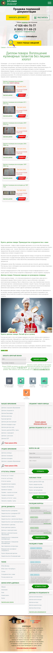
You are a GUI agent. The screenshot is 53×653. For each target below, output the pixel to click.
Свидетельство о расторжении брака (12, 522)
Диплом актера (33, 604)
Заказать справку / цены (8, 501)
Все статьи (40, 499)
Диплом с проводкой (7, 433)
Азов (2, 592)
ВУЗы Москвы (5, 566)
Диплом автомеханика (35, 598)
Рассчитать (42, 17)
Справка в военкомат (7, 495)
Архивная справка (6, 489)
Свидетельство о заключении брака (11, 519)
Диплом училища (6, 453)
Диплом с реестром (7, 436)
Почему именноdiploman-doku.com (40, 423)
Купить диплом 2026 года (36, 483)
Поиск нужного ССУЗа (11, 466)
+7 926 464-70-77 (25, 26)
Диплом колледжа (6, 458)
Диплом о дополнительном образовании (9, 533)
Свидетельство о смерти (8, 516)
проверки (24, 22)
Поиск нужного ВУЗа (11, 443)
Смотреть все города (7, 602)
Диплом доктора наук (7, 427)
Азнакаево (4, 590)
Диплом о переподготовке (9, 530)
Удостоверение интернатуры (9, 546)
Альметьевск (5, 595)
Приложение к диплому (8, 524)
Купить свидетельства (35, 486)
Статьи (3, 571)
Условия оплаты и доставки (44, 386)
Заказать (21, 95)
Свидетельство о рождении (9, 510)
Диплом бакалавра (7, 413)
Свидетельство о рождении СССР (10, 513)
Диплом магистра (6, 416)
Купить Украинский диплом (9, 553)
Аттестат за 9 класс (7, 478)
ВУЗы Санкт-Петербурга (8, 569)
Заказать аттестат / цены (8, 498)
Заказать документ (18, 17)
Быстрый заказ (21, 86)
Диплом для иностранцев (8, 422)
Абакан (3, 587)
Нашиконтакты (26, 397)
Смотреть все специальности (37, 613)
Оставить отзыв (40, 588)
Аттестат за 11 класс (7, 475)
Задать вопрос (40, 539)
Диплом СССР (5, 438)
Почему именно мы (7, 577)
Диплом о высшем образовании (10, 408)
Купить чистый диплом (35, 492)
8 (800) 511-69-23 (25, 29)
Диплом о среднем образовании (10, 461)
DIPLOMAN (24, 619)
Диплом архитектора (35, 607)
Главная (3, 47)
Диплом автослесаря (35, 601)
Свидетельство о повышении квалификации (9, 538)
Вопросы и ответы (21, 386)
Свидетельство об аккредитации (10, 556)
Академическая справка (8, 484)
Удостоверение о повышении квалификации (9, 542)
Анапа (3, 598)
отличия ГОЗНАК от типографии (9, 386)
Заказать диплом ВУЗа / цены (10, 430)
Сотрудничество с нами (8, 574)
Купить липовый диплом (36, 489)
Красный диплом (6, 419)
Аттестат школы (6, 481)
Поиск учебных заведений (28, 43)
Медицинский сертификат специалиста (8, 549)
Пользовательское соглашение (26, 649)
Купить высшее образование (37, 494)
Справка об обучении (7, 487)
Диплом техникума (7, 456)
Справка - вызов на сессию (9, 492)
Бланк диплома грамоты (8, 527)
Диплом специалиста (7, 410)
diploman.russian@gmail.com (41, 369)
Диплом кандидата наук (8, 424)
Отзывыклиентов (32, 386)
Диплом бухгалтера (35, 609)
